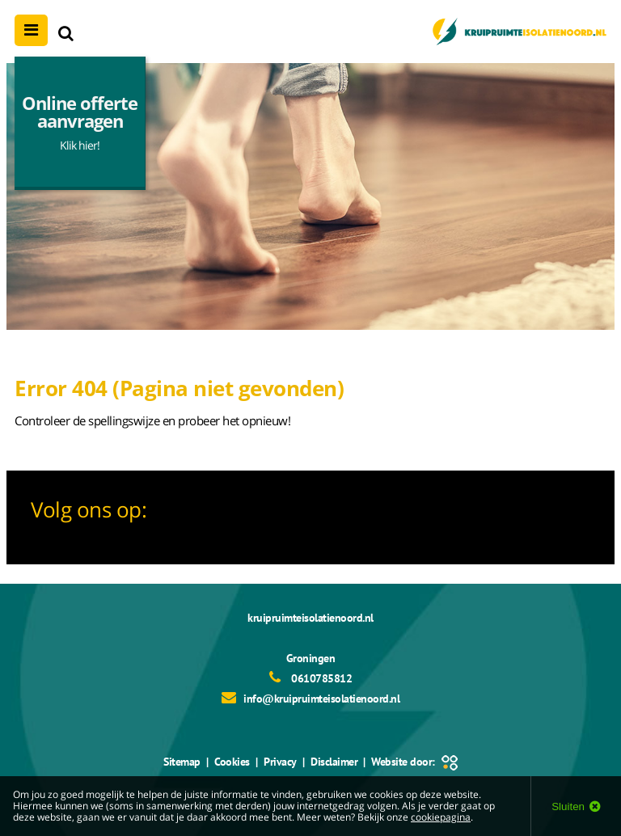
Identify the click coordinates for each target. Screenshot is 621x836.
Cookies (233, 761)
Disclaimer (333, 761)
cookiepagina (441, 817)
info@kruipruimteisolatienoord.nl (321, 698)
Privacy (280, 761)
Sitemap (182, 761)
